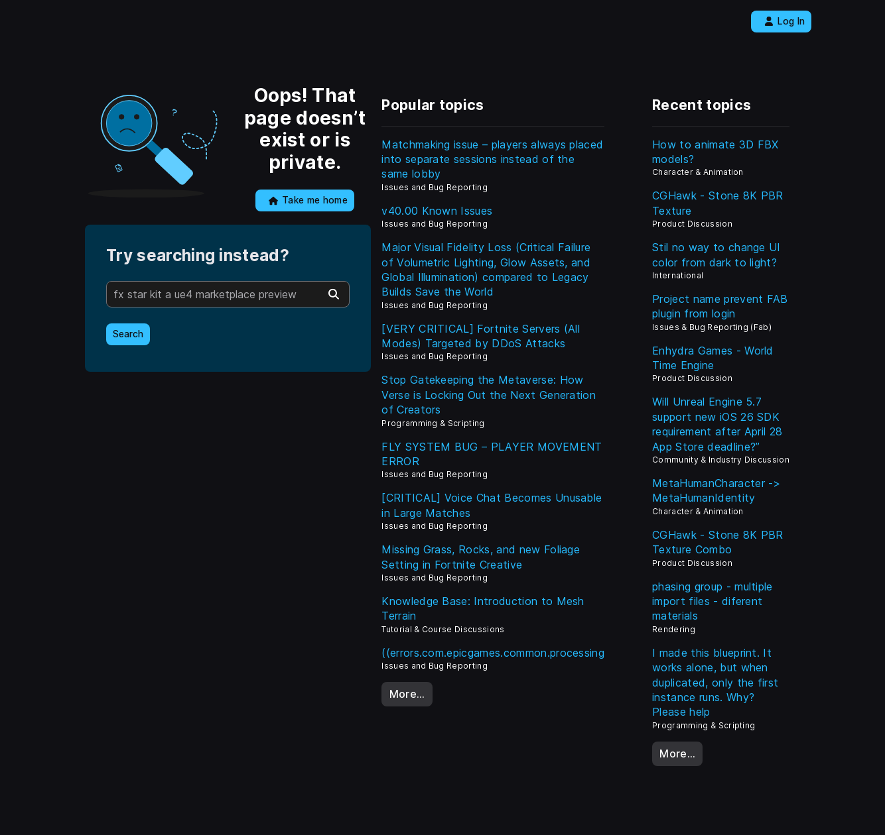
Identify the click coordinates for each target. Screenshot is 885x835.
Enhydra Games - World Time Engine (713, 358)
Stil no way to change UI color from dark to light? (716, 254)
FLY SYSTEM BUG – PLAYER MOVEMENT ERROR (491, 454)
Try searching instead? (197, 255)
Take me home (308, 200)
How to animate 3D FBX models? (715, 152)
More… (407, 693)
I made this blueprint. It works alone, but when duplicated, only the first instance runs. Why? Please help (715, 682)
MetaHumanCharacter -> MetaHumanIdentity (716, 490)
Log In (784, 21)
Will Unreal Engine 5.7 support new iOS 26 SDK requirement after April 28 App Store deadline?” (717, 424)
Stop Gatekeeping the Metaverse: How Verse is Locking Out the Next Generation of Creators (488, 394)
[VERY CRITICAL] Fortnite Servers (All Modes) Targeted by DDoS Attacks (480, 336)
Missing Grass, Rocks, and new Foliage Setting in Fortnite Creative (480, 557)
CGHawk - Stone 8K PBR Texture (717, 203)
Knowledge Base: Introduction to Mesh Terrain (482, 608)
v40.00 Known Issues (436, 210)
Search (128, 334)
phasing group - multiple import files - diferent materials (712, 601)
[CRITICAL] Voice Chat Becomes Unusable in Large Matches (491, 505)
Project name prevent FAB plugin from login (720, 306)
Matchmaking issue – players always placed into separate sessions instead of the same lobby (492, 159)
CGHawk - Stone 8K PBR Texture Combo (717, 542)
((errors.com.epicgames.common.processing (492, 652)
